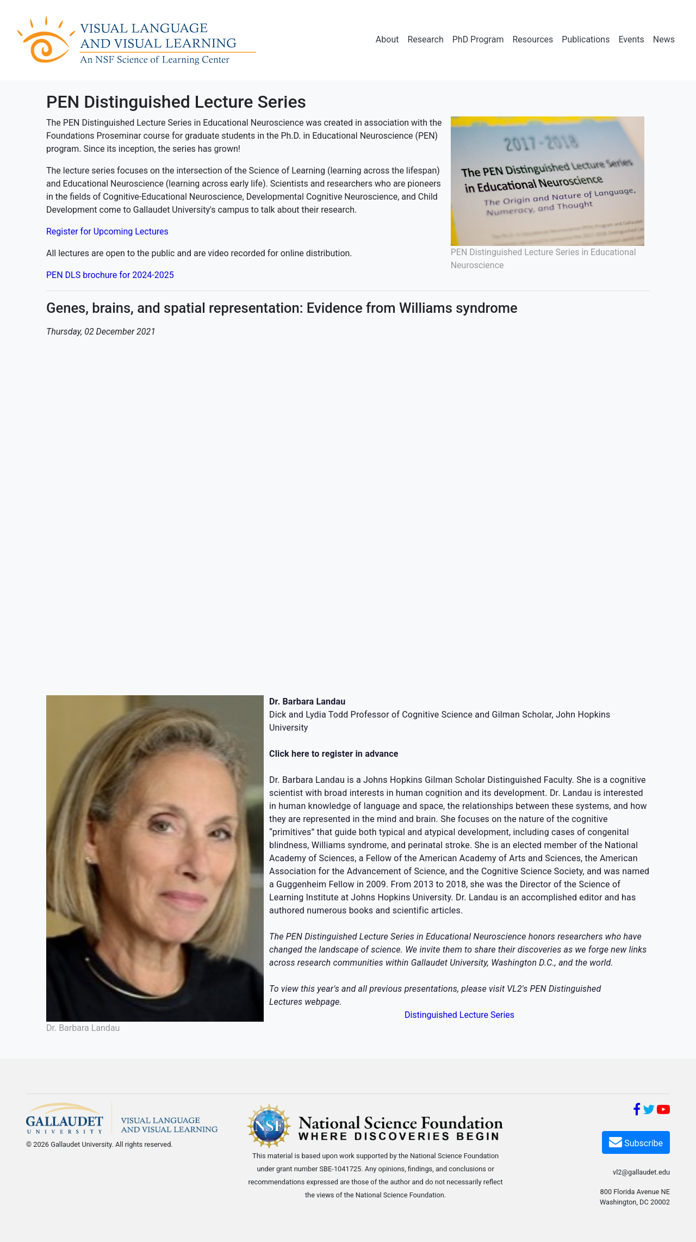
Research (425, 39)
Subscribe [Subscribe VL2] (636, 1141)
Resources (532, 39)
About (387, 39)
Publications (586, 39)
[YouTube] (663, 1111)
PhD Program (478, 39)
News (664, 39)
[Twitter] (649, 1111)
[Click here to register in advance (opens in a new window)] (334, 754)
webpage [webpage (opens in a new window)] (321, 1002)
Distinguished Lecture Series (459, 1015)
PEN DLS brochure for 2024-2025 (110, 275)
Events (631, 39)
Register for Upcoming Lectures (107, 231)
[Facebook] (637, 1111)
